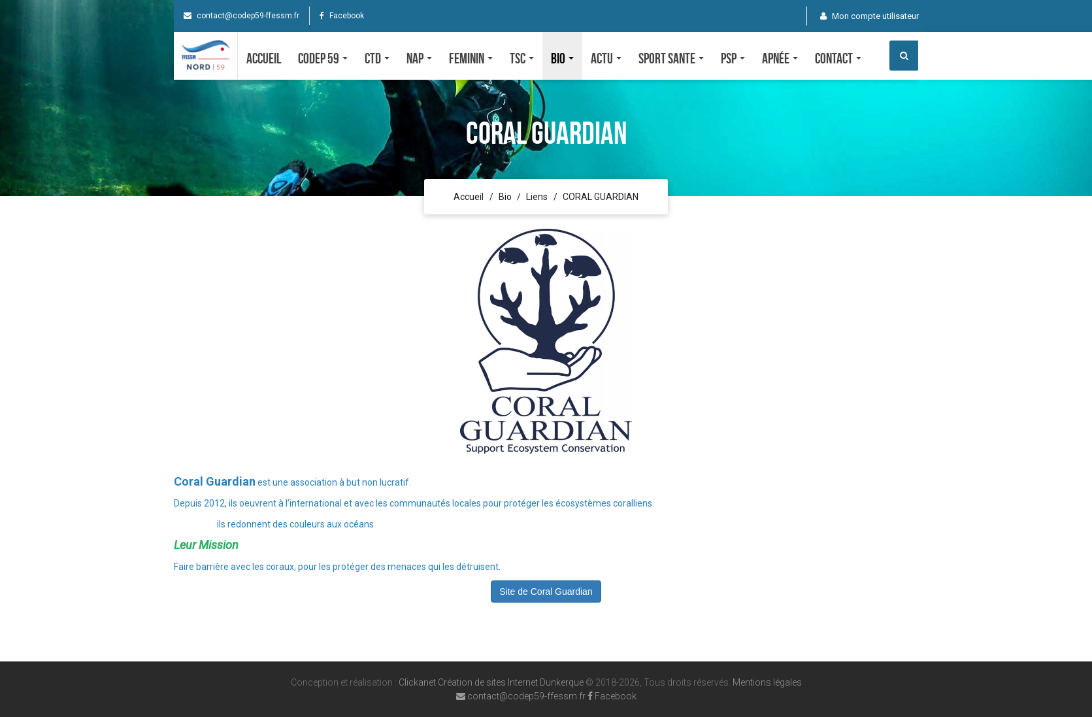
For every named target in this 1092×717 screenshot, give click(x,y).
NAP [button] (419, 58)
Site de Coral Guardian (545, 591)
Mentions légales (767, 682)
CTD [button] (377, 58)
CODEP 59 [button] (323, 58)
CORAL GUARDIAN (600, 197)
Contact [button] (838, 58)
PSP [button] (733, 58)
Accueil (263, 58)
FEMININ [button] (471, 58)
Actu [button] (606, 58)
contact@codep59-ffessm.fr (241, 16)
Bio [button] (562, 58)
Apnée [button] (780, 58)
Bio (505, 197)
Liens (537, 197)
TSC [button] (522, 58)
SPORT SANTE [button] (671, 58)
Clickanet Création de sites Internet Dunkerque (491, 682)
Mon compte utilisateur (869, 16)
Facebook (342, 16)
